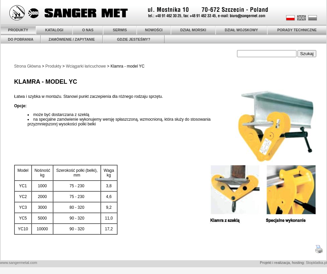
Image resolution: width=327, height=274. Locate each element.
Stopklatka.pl (316, 263)
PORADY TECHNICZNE (297, 30)
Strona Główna (27, 66)
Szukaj (307, 53)
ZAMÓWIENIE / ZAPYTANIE (72, 39)
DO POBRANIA (21, 39)
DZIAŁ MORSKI (193, 30)
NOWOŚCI (153, 30)
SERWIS (120, 30)
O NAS (88, 30)
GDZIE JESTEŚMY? (133, 39)
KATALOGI (54, 30)
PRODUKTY (18, 30)
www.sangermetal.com (18, 263)
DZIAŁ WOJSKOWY (241, 30)
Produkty (53, 66)
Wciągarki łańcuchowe (86, 66)
